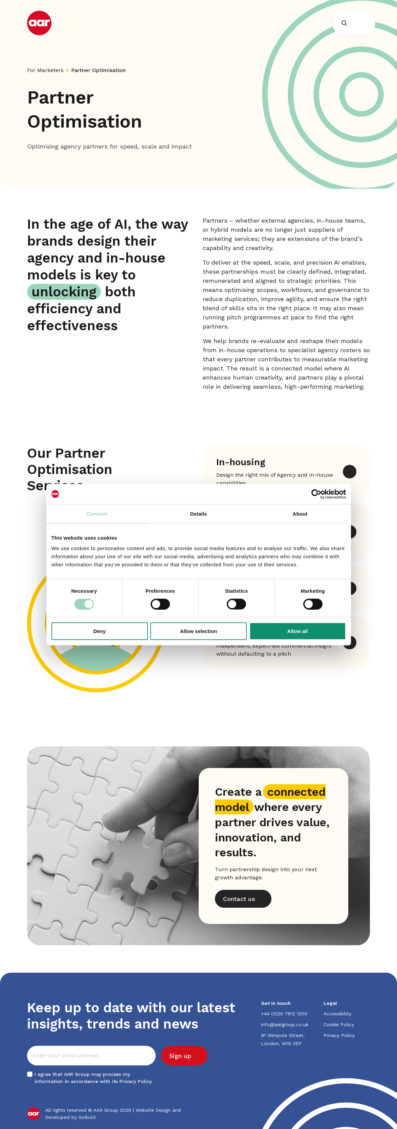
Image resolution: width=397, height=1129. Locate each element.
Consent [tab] (97, 513)
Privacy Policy (135, 1081)
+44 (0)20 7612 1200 (284, 1013)
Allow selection (198, 631)
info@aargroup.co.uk (284, 1024)
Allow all (297, 631)
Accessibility (337, 1013)
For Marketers (45, 70)
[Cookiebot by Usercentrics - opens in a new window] (316, 494)
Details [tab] (198, 513)
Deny (99, 631)
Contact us (239, 898)
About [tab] (300, 513)
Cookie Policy (339, 1024)
